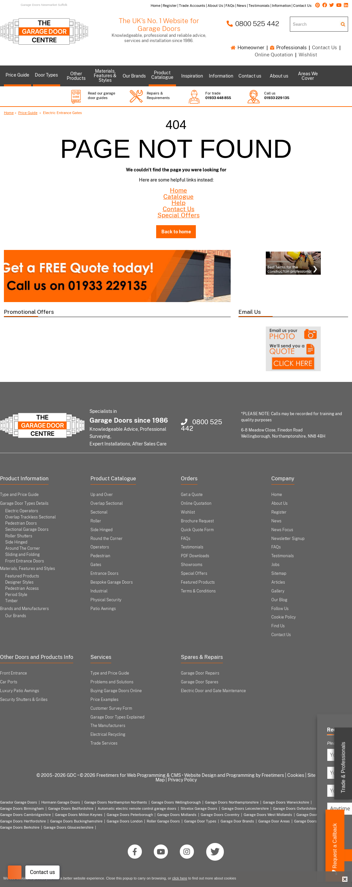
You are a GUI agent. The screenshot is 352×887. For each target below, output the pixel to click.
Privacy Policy (182, 779)
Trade (343, 767)
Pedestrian (100, 556)
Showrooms (191, 564)
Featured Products (22, 576)
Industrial (98, 591)
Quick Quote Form (197, 530)
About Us (279, 503)
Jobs (275, 564)
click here (179, 878)
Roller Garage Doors (163, 821)
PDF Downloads (195, 556)
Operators (99, 547)
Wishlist (308, 54)
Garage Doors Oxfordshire (294, 808)
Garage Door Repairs (200, 673)
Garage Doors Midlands (176, 814)
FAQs (185, 538)
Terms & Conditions (198, 591)
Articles (278, 582)
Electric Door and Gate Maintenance (213, 691)
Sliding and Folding (22, 554)
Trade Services (103, 743)
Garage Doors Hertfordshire (23, 821)
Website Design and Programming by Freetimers (234, 775)
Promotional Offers (29, 312)
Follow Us (280, 608)
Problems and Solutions (111, 682)
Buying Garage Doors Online (116, 691)
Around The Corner (22, 548)
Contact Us (324, 47)
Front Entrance (13, 673)
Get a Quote (192, 494)
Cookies (295, 775)
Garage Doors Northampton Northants (115, 802)
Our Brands (15, 616)
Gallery (277, 591)
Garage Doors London (124, 821)
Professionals (288, 47)
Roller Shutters (18, 536)
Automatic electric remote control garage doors (137, 808)
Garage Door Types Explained (117, 717)
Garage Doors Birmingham (22, 808)
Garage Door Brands (237, 821)
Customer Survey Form (111, 708)
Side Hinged (16, 542)
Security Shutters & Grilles (23, 699)
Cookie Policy (283, 617)
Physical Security (105, 600)
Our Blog (279, 600)
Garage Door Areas (274, 821)
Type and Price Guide (19, 494)
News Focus (282, 530)
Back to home (176, 231)
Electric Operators (21, 511)
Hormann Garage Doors (60, 802)
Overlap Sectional (106, 503)
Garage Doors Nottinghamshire (319, 821)
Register (279, 512)
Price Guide (27, 112)
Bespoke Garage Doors (111, 582)
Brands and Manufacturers (24, 608)
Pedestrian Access (22, 588)
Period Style (16, 594)
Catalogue (178, 196)
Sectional (98, 512)
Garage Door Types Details (24, 503)
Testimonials (192, 547)
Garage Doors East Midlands (320, 814)
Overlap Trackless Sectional (30, 517)
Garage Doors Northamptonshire (232, 802)
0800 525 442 (253, 24)
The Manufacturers (107, 725)
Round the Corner (106, 538)
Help (178, 202)
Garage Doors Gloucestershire (68, 827)
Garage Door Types (200, 821)
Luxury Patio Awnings (19, 691)
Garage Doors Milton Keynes (78, 814)
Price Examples (104, 699)
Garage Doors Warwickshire (286, 802)
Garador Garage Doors (18, 802)
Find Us (278, 626)
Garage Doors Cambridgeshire (25, 814)
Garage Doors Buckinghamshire (76, 821)
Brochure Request (197, 521)
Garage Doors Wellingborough (176, 802)
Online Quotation (274, 54)
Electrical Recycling (107, 734)
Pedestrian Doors (21, 523)
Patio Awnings (103, 608)
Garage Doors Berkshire (19, 827)
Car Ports (8, 682)
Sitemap (278, 573)
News (276, 521)
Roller (95, 521)
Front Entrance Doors (24, 561)
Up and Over (101, 494)
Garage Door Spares (199, 682)
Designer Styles (19, 582)
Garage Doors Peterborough (130, 814)
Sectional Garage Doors (26, 529)
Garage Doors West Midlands (268, 814)
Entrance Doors (104, 573)
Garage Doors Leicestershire (245, 808)
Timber (11, 601)
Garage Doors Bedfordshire (70, 808)
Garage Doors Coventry (220, 814)
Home (9, 112)
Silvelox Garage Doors (199, 808)
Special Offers (178, 215)
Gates (95, 564)
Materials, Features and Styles (27, 568)
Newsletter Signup (288, 538)
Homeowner (247, 47)
